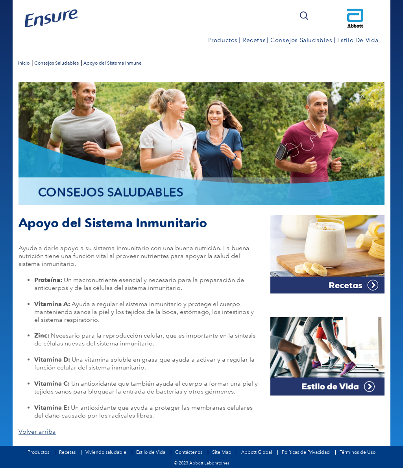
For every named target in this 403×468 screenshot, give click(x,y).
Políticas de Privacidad (306, 452)
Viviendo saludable (105, 452)
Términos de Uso (357, 452)
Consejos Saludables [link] (301, 40)
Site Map (221, 452)
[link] (24, 63)
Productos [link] (223, 40)
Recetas (67, 452)
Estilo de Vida (150, 452)
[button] (304, 16)
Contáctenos (188, 452)
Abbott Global (256, 452)
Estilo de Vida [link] (358, 40)
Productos (38, 452)
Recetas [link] (254, 40)
